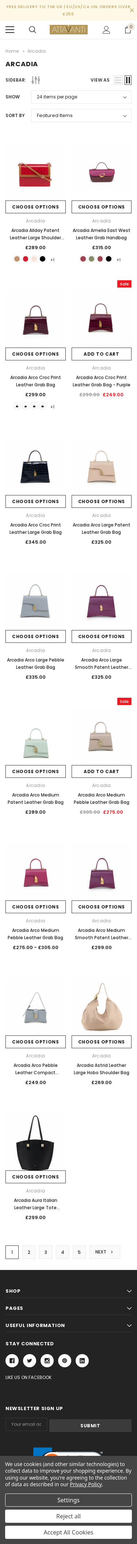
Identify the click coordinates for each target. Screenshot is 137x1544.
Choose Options (35, 207)
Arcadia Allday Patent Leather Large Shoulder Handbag (35, 237)
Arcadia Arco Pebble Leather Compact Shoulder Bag (36, 1074)
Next (104, 1254)
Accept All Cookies (69, 1532)
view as (100, 80)
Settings (68, 1500)
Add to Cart (101, 355)
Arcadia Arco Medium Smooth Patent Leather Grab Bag (101, 939)
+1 (58, 259)
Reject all (68, 1516)
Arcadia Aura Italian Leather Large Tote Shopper (35, 1209)
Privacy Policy (86, 1484)
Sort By (15, 115)
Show (12, 97)
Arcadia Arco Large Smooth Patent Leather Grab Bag (101, 668)
